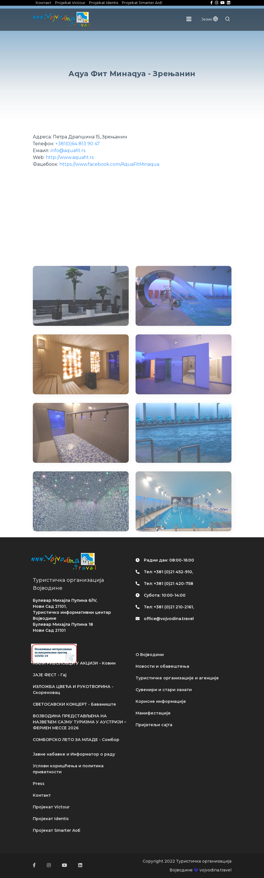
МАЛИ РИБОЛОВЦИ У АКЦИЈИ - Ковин (74, 663)
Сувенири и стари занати (164, 689)
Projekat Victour (70, 2)
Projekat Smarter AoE (142, 2)
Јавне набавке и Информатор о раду (74, 754)
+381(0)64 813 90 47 (77, 143)
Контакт (43, 2)
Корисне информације (161, 701)
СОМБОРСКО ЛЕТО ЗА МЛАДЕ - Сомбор (76, 739)
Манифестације (153, 713)
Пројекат (51, 807)
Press (39, 783)
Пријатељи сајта (154, 724)
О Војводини (150, 654)
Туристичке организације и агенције (177, 678)
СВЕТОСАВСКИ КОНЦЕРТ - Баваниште (74, 704)
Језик (209, 19)
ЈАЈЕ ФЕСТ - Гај (49, 674)
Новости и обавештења (162, 666)
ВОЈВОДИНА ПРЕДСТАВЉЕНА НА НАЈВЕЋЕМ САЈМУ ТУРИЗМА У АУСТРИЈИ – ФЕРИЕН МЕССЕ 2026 (79, 721)
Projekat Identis (103, 2)
